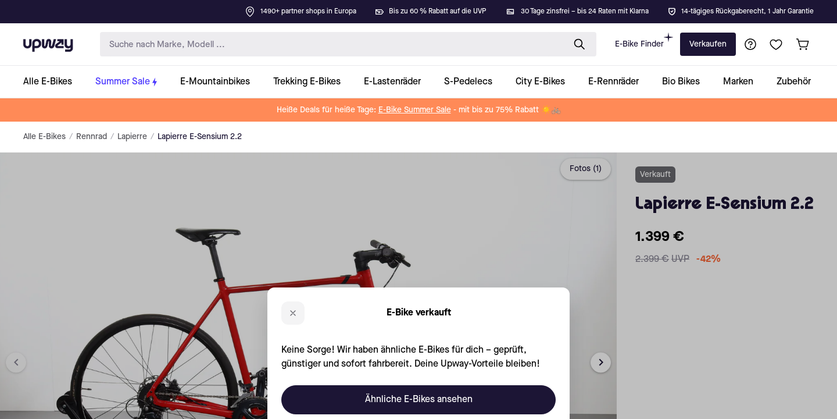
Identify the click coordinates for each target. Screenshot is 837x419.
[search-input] (329, 44)
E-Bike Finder (644, 40)
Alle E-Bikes (44, 137)
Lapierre (132, 137)
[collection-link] (53, 82)
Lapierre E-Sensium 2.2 (200, 137)
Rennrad (91, 137)
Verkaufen (708, 44)
